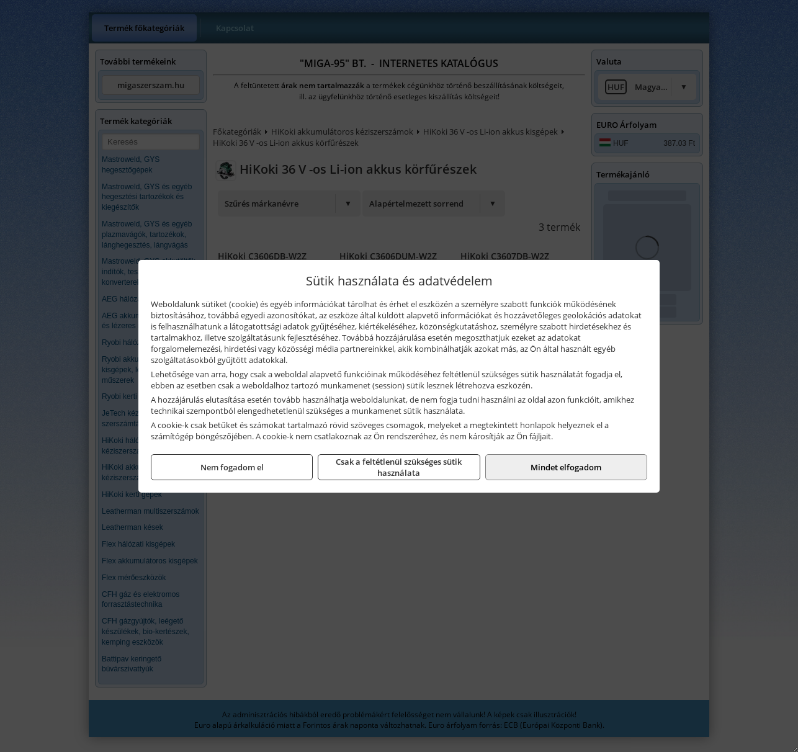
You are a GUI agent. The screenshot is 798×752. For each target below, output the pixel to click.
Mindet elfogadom (566, 467)
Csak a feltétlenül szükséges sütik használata (399, 467)
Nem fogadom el (232, 467)
